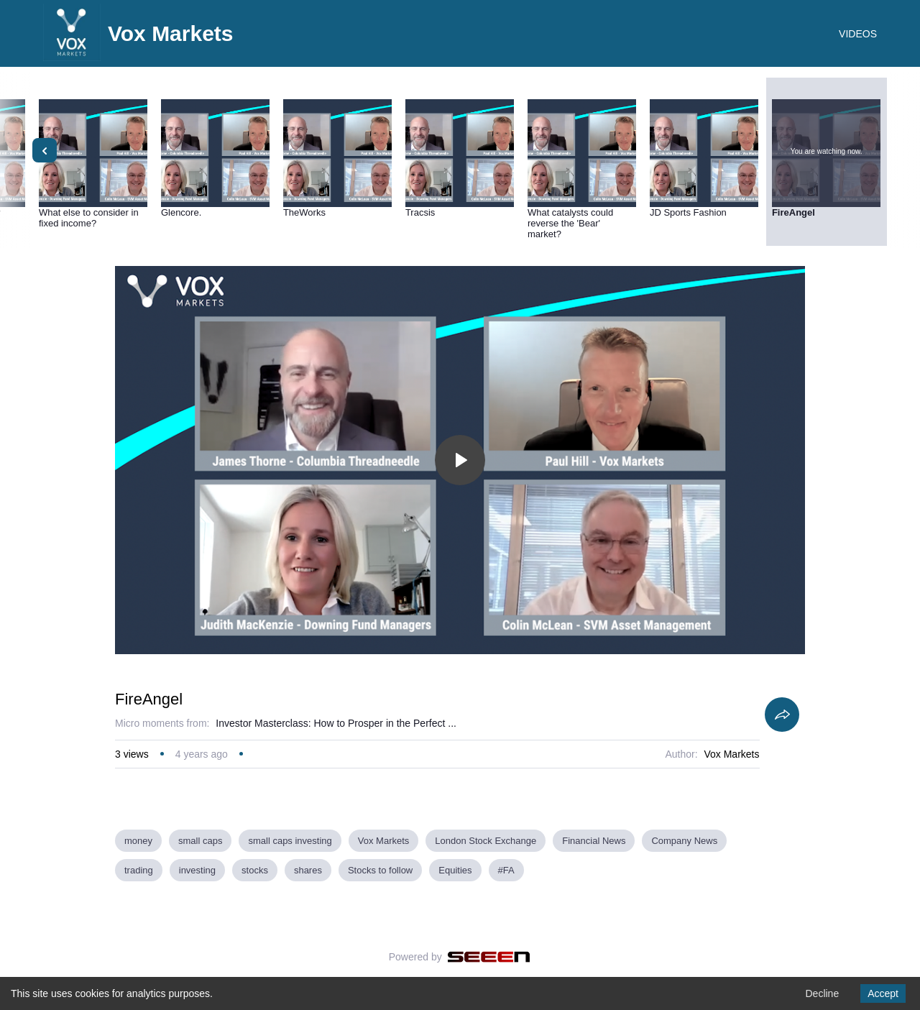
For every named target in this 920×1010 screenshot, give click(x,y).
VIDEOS (858, 34)
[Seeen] (489, 956)
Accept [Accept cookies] (883, 993)
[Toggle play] (460, 460)
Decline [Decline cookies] (822, 993)
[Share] (782, 714)
